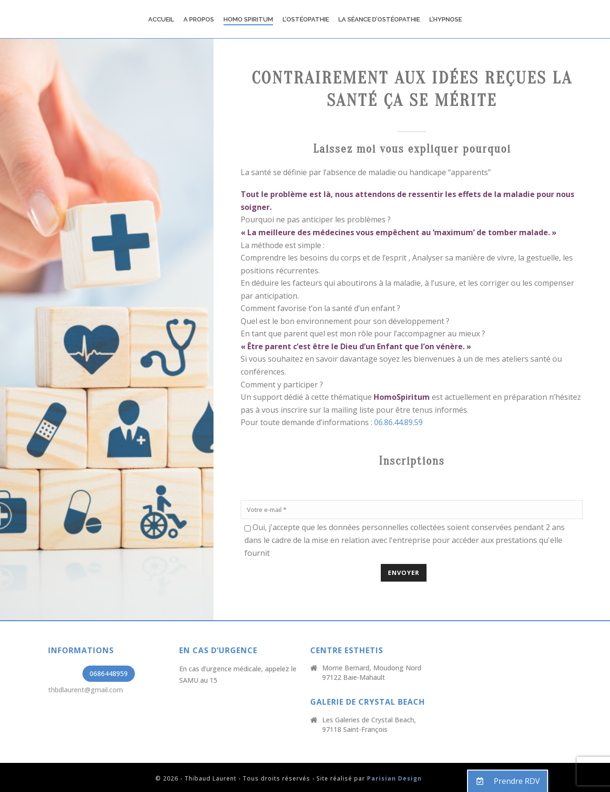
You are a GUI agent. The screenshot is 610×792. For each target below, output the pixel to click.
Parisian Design (394, 778)
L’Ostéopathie (306, 19)
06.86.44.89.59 (398, 422)
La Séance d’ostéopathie (379, 19)
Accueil (161, 19)
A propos (198, 19)
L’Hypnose (445, 19)
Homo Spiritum (248, 19)
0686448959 (109, 673)
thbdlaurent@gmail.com (85, 689)
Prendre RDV (504, 781)
